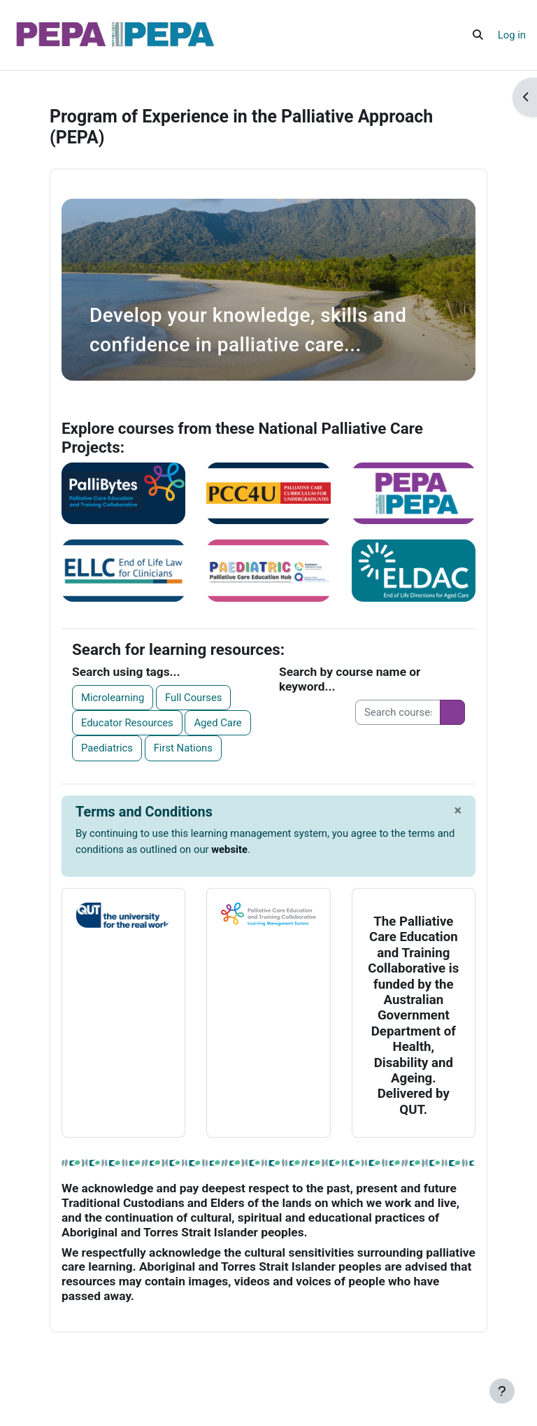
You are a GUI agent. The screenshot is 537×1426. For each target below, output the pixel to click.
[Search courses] (397, 712)
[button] (478, 35)
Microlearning (112, 697)
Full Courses (193, 697)
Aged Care (217, 722)
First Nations (183, 748)
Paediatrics (107, 748)
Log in (512, 35)
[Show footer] (502, 1391)
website (229, 849)
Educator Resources (127, 722)
